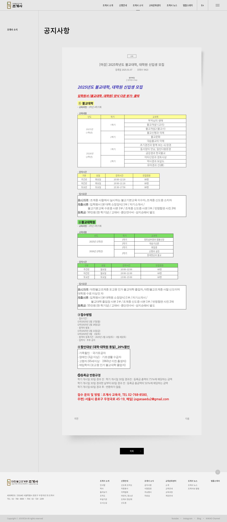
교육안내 (169, 488)
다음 (187, 418)
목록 (132, 451)
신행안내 (123, 5)
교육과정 (169, 492)
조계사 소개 (108, 5)
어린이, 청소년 (127, 495)
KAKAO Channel (213, 518)
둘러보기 (103, 492)
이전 (76, 418)
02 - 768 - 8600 (18, 498)
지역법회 (124, 492)
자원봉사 (124, 488)
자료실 (147, 495)
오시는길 (103, 502)
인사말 (102, 485)
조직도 (102, 495)
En (202, 5)
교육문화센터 (155, 5)
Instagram (187, 518)
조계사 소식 (138, 5)
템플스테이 (188, 5)
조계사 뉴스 (172, 5)
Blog (199, 518)
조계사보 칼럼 (193, 488)
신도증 (123, 502)
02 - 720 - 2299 (38, 498)
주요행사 (148, 492)
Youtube (175, 518)
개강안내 (169, 495)
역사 (102, 488)
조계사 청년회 (126, 499)
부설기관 (103, 499)
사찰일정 (148, 488)
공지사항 (148, 485)
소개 (167, 485)
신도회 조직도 (126, 485)
